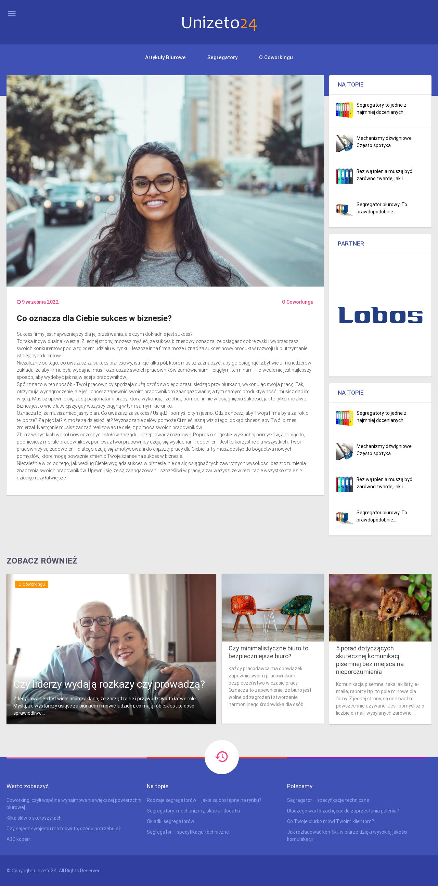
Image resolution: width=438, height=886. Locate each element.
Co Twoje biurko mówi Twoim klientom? (330, 821)
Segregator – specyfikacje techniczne (188, 832)
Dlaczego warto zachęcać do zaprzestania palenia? (343, 811)
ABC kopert (19, 839)
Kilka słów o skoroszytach (34, 818)
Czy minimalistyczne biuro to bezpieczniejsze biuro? (268, 652)
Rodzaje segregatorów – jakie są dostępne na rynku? (204, 800)
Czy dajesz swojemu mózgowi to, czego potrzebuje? (64, 828)
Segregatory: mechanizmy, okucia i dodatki (193, 811)
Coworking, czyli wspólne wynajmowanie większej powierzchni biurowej (74, 803)
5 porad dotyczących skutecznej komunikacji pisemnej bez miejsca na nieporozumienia (370, 660)
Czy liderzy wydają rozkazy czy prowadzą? (109, 684)
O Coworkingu (276, 57)
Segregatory (222, 57)
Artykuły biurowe (165, 57)
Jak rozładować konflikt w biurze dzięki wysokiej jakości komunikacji (347, 835)
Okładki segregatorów (170, 821)
